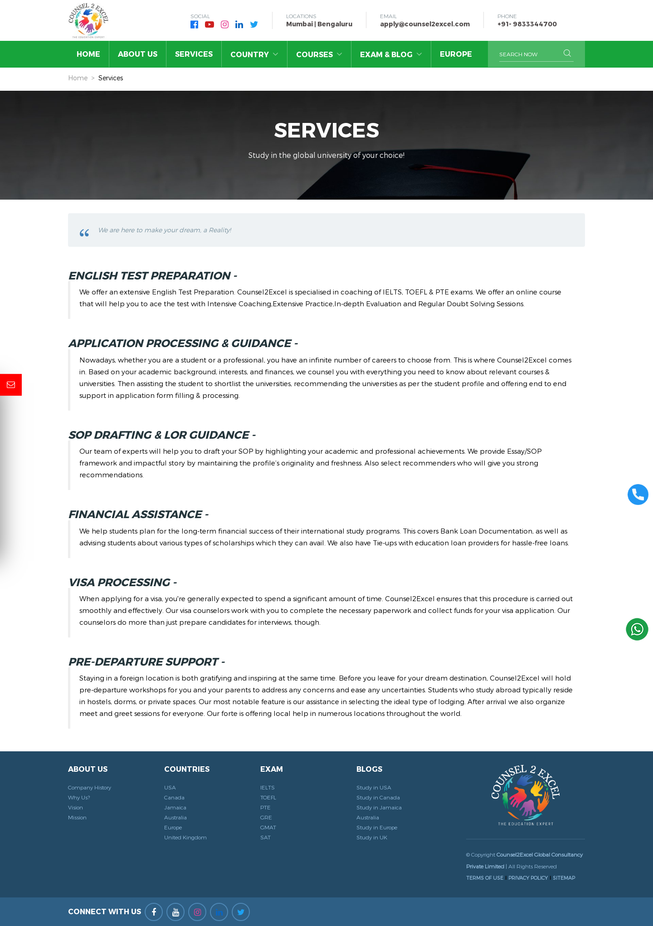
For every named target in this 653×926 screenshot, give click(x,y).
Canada (174, 797)
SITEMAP (564, 878)
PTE (265, 807)
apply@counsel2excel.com (425, 24)
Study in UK (371, 837)
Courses (319, 54)
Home (88, 53)
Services (194, 53)
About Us (137, 53)
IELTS (267, 787)
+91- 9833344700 (527, 24)
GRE (266, 817)
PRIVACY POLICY (528, 878)
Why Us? (79, 797)
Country (254, 54)
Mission (77, 817)
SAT (265, 837)
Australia (175, 817)
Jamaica (175, 807)
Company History (89, 787)
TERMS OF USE (484, 878)
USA (170, 787)
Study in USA (373, 787)
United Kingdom (185, 837)
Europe (456, 53)
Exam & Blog (391, 54)
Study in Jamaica (379, 807)
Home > (81, 78)
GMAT (268, 827)
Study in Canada (378, 797)
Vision (75, 807)
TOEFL (268, 797)
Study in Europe (376, 827)
